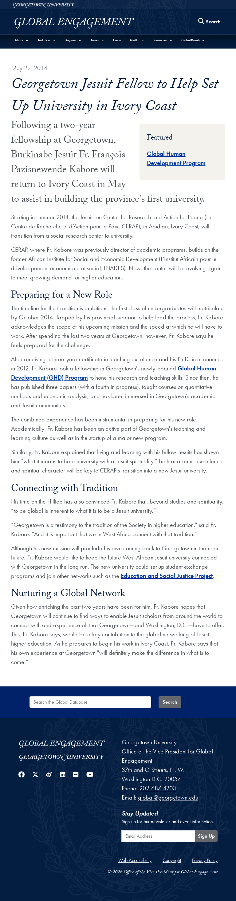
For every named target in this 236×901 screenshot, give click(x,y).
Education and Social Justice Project (167, 576)
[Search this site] (209, 22)
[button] (22, 40)
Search (170, 702)
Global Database (192, 40)
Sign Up (206, 836)
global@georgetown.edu (168, 797)
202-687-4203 (157, 788)
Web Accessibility (134, 860)
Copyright (172, 860)
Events (117, 40)
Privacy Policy (205, 860)
